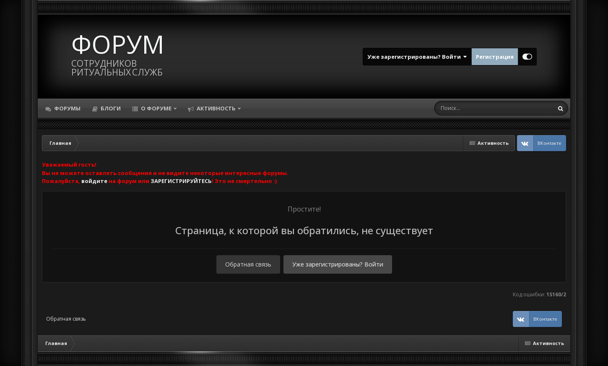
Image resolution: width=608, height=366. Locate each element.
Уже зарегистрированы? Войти (417, 56)
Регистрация (495, 56)
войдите (94, 181)
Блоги (110, 108)
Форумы (67, 108)
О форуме (156, 108)
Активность (216, 108)
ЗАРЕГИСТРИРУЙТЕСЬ (181, 181)
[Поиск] (478, 108)
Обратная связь (248, 264)
